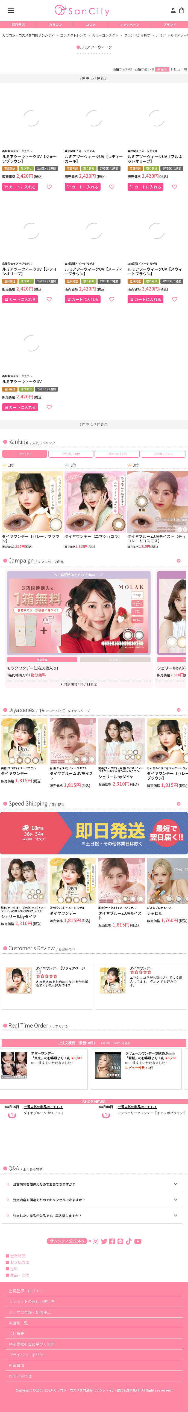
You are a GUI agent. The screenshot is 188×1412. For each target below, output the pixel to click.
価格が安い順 (122, 69)
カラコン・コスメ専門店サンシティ (28, 35)
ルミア (161, 35)
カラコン (55, 24)
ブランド (169, 24)
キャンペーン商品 (51, 561)
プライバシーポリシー (28, 1354)
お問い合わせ (20, 1376)
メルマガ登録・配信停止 (30, 1312)
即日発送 (18, 24)
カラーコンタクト (105, 35)
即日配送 (57, 804)
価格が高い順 (144, 69)
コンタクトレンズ (73, 35)
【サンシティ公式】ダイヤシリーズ (64, 710)
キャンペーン (129, 24)
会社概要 (16, 1333)
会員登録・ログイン (26, 1290)
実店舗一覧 (18, 1322)
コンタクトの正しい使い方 (32, 1301)
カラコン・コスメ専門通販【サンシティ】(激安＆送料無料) (96, 1390)
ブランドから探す (137, 35)
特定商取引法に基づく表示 (32, 1344)
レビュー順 (179, 69)
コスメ (91, 24)
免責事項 (16, 1365)
